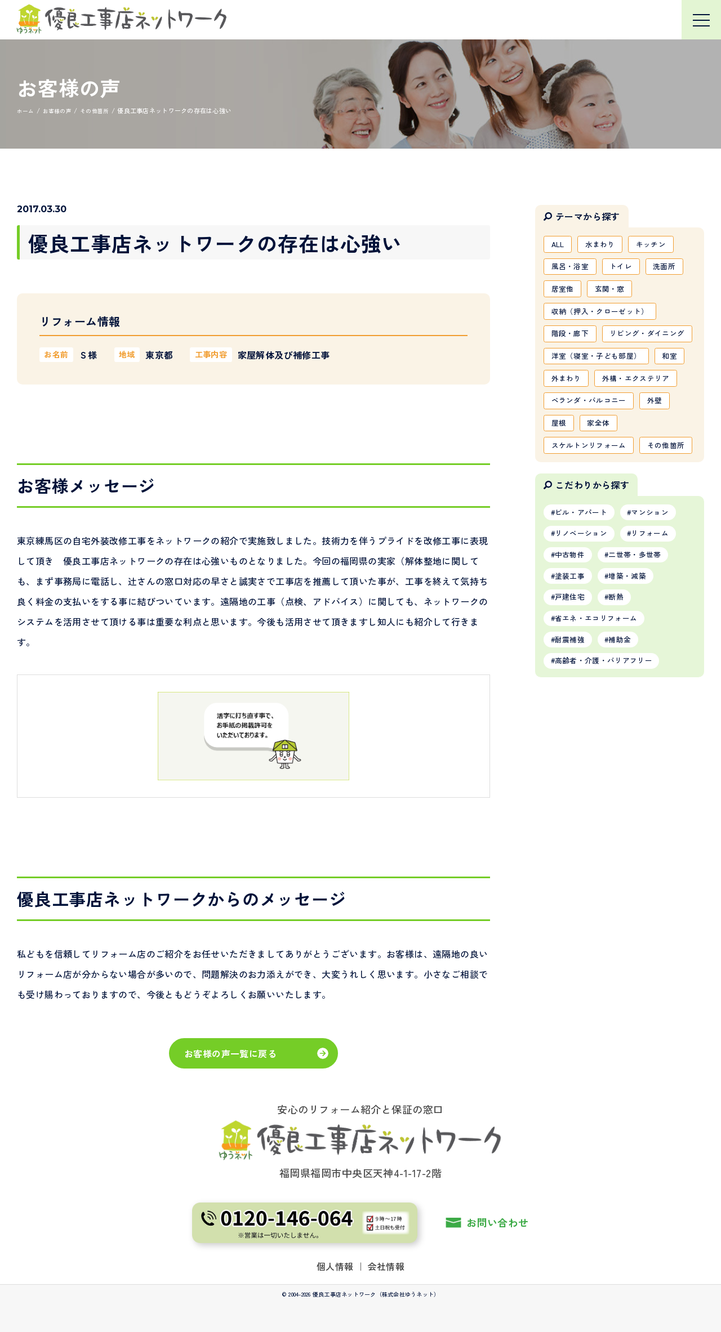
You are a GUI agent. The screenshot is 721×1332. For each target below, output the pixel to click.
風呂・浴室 (572, 269)
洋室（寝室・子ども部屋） (600, 390)
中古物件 (573, 650)
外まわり (607, 414)
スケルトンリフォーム (592, 511)
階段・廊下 (572, 341)
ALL (559, 245)
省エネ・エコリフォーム (601, 719)
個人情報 (335, 1266)
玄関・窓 (615, 293)
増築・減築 (636, 673)
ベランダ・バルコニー (592, 462)
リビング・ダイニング (592, 366)
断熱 (624, 696)
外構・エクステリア (588, 438)
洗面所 (674, 269)
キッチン (660, 245)
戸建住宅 (573, 696)
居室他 (564, 293)
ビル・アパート (585, 604)
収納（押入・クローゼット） (604, 317)
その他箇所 (572, 535)
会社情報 (386, 1266)
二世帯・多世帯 (644, 650)
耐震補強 (573, 742)
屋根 (560, 487)
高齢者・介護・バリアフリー (609, 765)
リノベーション (585, 627)
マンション (660, 604)
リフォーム (660, 627)
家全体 (603, 487)
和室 (560, 414)
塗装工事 (573, 673)
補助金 (628, 742)
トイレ (627, 269)
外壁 (664, 462)
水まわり (605, 245)
